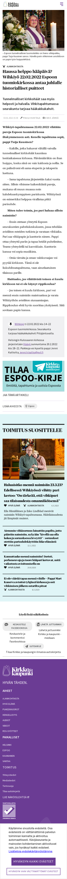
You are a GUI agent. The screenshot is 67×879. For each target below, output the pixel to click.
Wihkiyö (19, 324)
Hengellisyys (10, 714)
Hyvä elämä (9, 703)
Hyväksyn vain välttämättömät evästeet (33, 871)
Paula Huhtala (31, 117)
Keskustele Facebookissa (19, 626)
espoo (31, 406)
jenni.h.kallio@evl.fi (31, 352)
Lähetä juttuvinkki (51, 624)
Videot (6, 725)
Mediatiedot (9, 780)
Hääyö (27, 344)
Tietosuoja (8, 785)
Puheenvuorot (11, 709)
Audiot (6, 720)
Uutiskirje (35, 646)
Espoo (6, 750)
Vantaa (6, 761)
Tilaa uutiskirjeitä (11, 791)
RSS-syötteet (10, 731)
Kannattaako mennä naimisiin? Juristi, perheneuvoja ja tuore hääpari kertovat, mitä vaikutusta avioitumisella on (32, 560)
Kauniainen (9, 755)
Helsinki (7, 744)
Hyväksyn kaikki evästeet (34, 861)
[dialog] (33, 851)
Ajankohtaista (11, 698)
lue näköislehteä (14, 797)
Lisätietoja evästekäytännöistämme (30, 851)
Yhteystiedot (9, 774)
